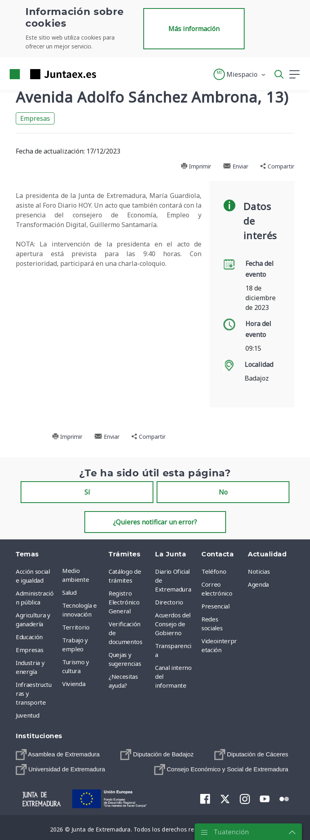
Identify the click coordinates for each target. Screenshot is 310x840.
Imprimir (196, 166)
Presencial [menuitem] (215, 606)
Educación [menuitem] (29, 637)
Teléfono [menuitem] (213, 571)
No (223, 492)
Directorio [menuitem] (169, 602)
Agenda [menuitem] (258, 584)
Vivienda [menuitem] (73, 684)
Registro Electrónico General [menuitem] (124, 602)
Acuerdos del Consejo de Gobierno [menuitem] (173, 624)
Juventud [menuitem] (27, 715)
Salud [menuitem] (69, 592)
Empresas (35, 118)
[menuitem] (58, 754)
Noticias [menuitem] (259, 571)
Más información (194, 28)
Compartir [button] (277, 166)
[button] (240, 74)
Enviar (235, 166)
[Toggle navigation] (107, 74)
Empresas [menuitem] (29, 650)
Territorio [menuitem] (76, 627)
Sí (87, 492)
